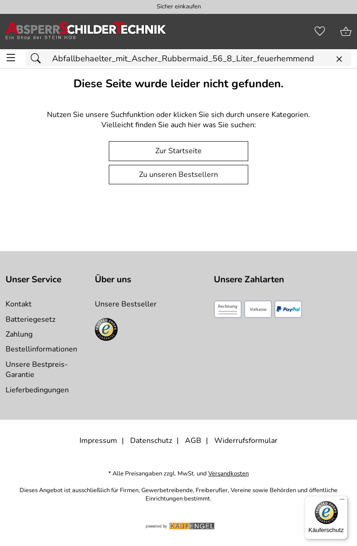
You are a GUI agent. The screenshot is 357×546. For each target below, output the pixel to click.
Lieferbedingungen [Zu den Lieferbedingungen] (37, 390)
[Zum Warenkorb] (345, 31)
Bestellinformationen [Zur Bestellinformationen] (41, 349)
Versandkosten (228, 474)
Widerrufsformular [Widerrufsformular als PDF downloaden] (246, 441)
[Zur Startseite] (86, 32)
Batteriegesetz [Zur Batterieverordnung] (30, 319)
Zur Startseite (178, 151)
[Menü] (342, 501)
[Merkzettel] (319, 31)
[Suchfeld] (188, 58)
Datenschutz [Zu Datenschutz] (151, 441)
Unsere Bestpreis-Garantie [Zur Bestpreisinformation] (37, 369)
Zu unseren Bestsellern (178, 174)
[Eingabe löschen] (339, 59)
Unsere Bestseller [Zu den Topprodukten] (126, 304)
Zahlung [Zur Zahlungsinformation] (19, 334)
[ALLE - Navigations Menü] (11, 58)
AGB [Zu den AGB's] (193, 441)
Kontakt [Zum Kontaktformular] (19, 304)
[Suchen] (38, 58)
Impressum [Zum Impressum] (98, 441)
